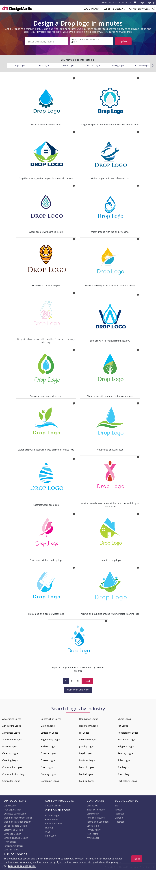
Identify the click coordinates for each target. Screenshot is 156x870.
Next (87, 680)
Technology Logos (127, 780)
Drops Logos (20, 64)
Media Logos (86, 773)
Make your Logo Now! (78, 689)
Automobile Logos (12, 738)
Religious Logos (126, 745)
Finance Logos (48, 752)
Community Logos (12, 766)
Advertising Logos (11, 718)
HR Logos (84, 732)
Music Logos (124, 718)
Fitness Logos (48, 759)
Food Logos (47, 766)
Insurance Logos (88, 738)
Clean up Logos (93, 64)
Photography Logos (128, 732)
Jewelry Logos (86, 745)
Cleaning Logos (118, 64)
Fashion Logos (48, 745)
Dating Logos (48, 725)
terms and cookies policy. (22, 865)
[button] (152, 65)
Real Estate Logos (127, 738)
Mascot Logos (86, 766)
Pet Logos (123, 725)
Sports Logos (124, 773)
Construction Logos (51, 718)
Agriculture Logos (11, 725)
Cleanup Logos (142, 64)
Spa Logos (123, 766)
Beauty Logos (9, 745)
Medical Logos (86, 780)
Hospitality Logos (88, 725)
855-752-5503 (125, 2)
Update (123, 41)
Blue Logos (44, 64)
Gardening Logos (50, 780)
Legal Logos (85, 752)
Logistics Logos (87, 759)
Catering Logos (10, 752)
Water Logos (68, 64)
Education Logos (49, 732)
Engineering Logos (50, 738)
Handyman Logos (88, 718)
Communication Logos (14, 773)
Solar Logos (124, 759)
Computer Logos (11, 780)
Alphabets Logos (11, 732)
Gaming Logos (48, 773)
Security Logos (125, 752)
